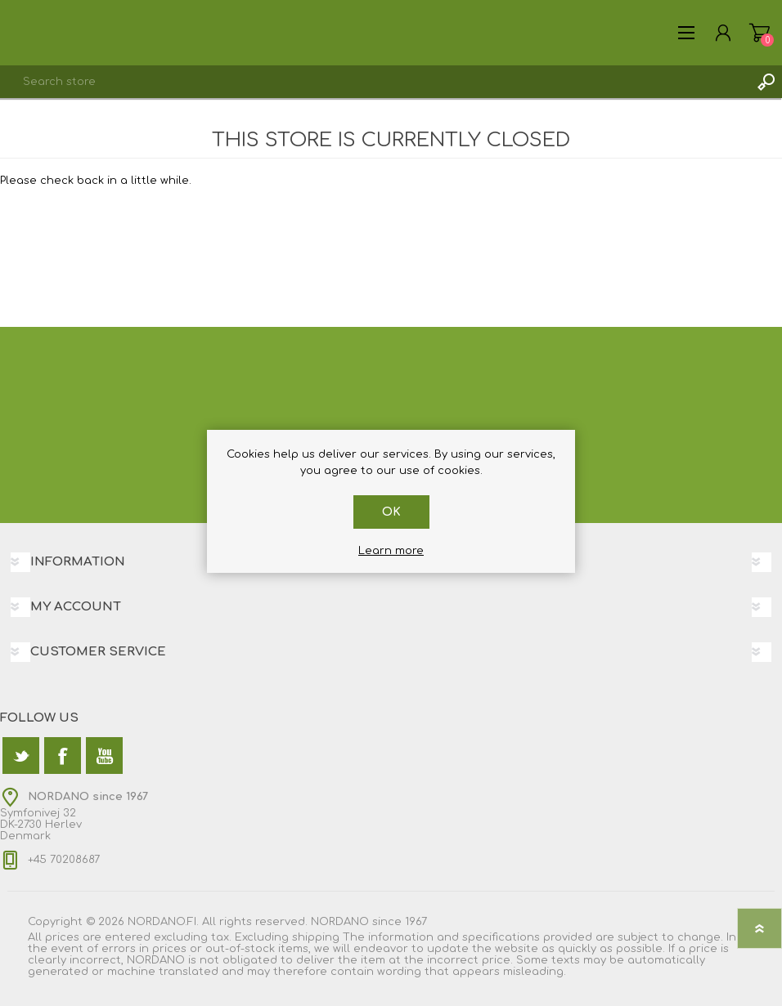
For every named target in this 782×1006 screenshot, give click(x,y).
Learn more (391, 551)
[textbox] (374, 81)
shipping (315, 937)
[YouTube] (104, 755)
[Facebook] (62, 755)
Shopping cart (759, 33)
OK (391, 512)
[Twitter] (20, 755)
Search (765, 81)
